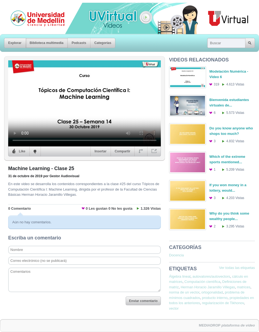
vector (174, 308)
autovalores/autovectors (211, 276)
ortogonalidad (212, 292)
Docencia (176, 255)
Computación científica (202, 282)
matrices (243, 287)
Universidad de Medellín (33, 6)
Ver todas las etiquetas (237, 268)
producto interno (215, 298)
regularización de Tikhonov (223, 303)
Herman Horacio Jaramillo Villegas (208, 287)
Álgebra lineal (180, 276)
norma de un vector (184, 292)
